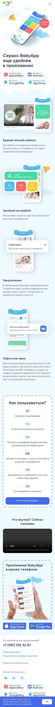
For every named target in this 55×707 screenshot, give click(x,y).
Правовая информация (15, 663)
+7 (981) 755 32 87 (17, 645)
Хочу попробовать (27, 501)
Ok (47, 701)
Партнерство (11, 652)
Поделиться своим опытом (20, 655)
